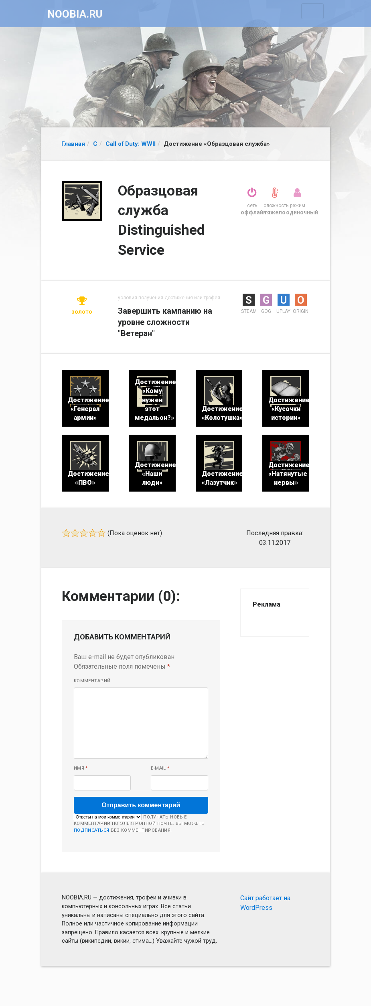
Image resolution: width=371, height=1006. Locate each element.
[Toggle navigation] (312, 11)
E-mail (160, 768)
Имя (81, 768)
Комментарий (92, 680)
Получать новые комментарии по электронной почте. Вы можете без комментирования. (139, 823)
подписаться (91, 830)
